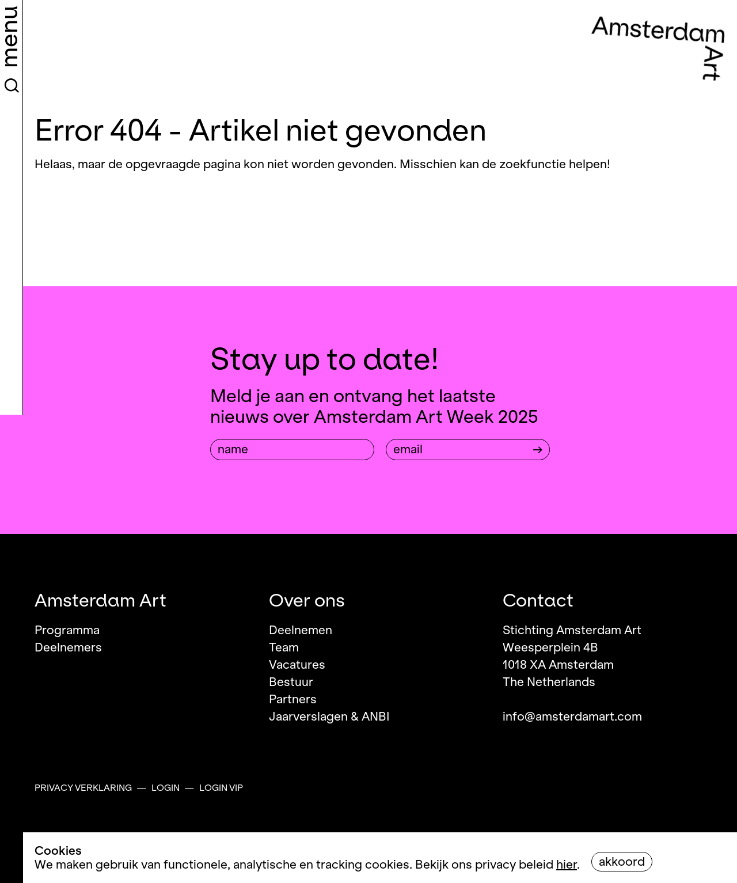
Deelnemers (68, 647)
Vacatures (297, 665)
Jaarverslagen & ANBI (329, 716)
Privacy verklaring (83, 788)
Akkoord (622, 862)
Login (165, 788)
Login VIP (221, 788)
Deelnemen (300, 630)
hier (566, 864)
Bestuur (291, 682)
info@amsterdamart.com (572, 716)
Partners (293, 699)
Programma (67, 630)
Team (284, 647)
